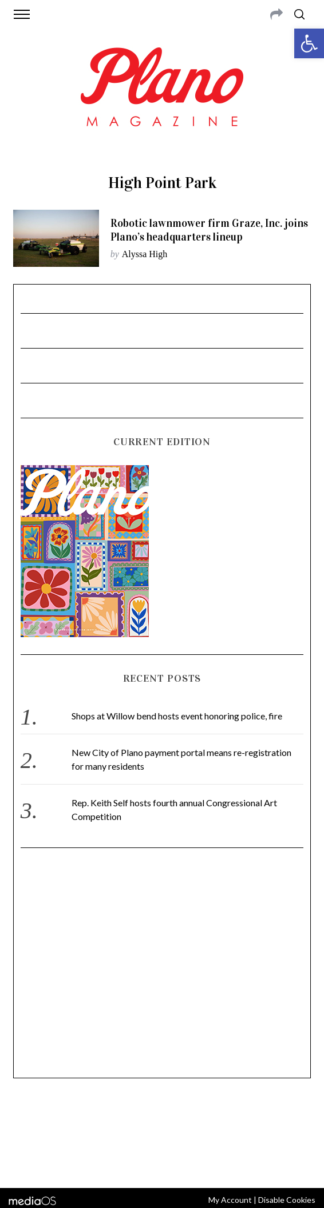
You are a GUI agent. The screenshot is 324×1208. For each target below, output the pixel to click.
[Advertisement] (162, 968)
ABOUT (30, 1119)
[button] (309, 43)
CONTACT (64, 1119)
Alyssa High (145, 254)
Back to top (162, 1164)
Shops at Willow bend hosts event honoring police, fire (177, 715)
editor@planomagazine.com (162, 1133)
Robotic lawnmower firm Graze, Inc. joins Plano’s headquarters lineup (209, 230)
